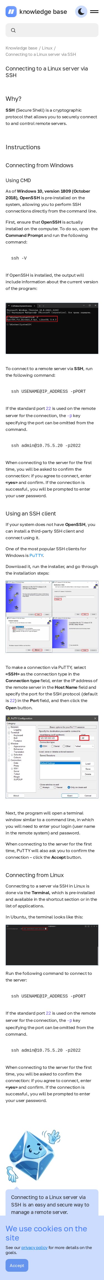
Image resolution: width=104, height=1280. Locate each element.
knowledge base (43, 12)
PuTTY (35, 555)
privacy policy (34, 1247)
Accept (17, 1265)
